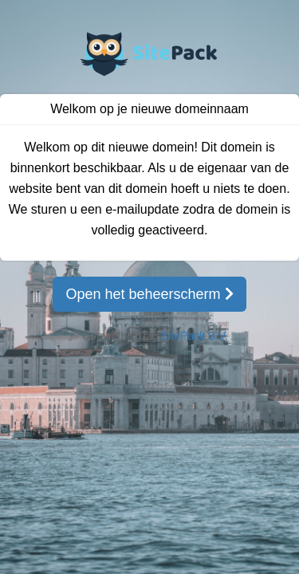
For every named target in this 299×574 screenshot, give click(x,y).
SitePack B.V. (194, 335)
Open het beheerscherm (149, 294)
